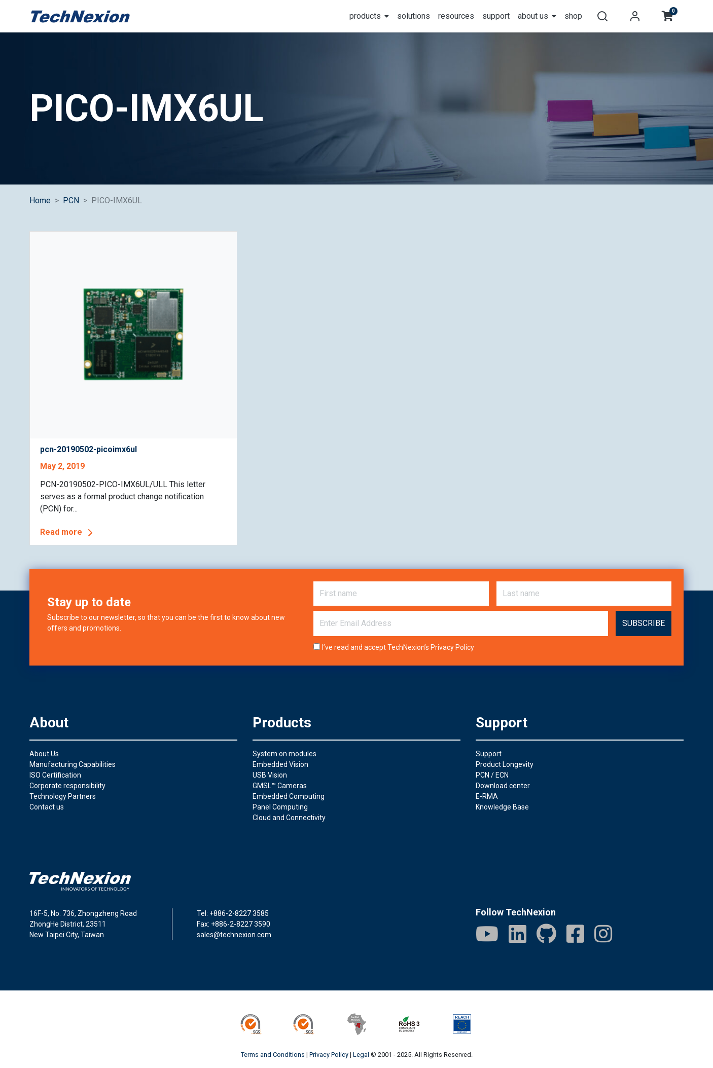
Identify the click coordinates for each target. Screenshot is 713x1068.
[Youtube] (487, 934)
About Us (44, 754)
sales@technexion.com (234, 935)
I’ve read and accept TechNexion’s (398, 647)
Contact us (46, 807)
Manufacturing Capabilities (72, 764)
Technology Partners (62, 796)
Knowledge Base (502, 807)
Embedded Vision (280, 764)
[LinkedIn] (517, 934)
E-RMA (487, 796)
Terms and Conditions (273, 1054)
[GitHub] (546, 934)
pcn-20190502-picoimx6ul (88, 449)
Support (489, 754)
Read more (68, 533)
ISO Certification (55, 775)
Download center (503, 786)
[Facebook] (575, 934)
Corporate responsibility (67, 786)
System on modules (284, 754)
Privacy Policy (452, 647)
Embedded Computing (289, 796)
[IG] (603, 934)
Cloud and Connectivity (289, 818)
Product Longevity (504, 764)
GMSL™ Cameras (280, 786)
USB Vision (270, 775)
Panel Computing (280, 807)
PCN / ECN (492, 775)
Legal (361, 1054)
